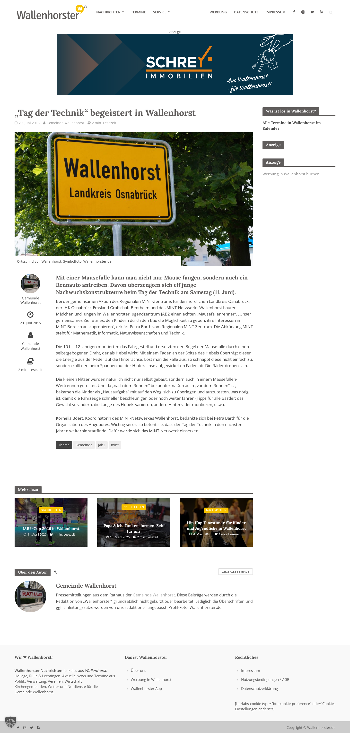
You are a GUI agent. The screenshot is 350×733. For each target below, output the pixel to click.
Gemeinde (84, 445)
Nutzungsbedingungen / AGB (265, 686)
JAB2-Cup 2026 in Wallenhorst (51, 522)
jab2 (101, 445)
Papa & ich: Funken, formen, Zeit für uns (134, 522)
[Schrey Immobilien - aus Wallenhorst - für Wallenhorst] (175, 64)
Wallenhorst (95, 677)
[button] (10, 722)
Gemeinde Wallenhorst (65, 123)
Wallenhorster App (146, 695)
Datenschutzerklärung (259, 695)
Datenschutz (246, 12)
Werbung (218, 12)
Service (159, 12)
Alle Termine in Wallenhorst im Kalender (291, 125)
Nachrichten (108, 12)
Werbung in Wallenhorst (151, 686)
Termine (138, 12)
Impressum (276, 12)
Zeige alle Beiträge (235, 571)
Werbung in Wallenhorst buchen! (291, 173)
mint (115, 445)
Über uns (138, 677)
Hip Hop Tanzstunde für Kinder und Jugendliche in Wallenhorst (216, 522)
